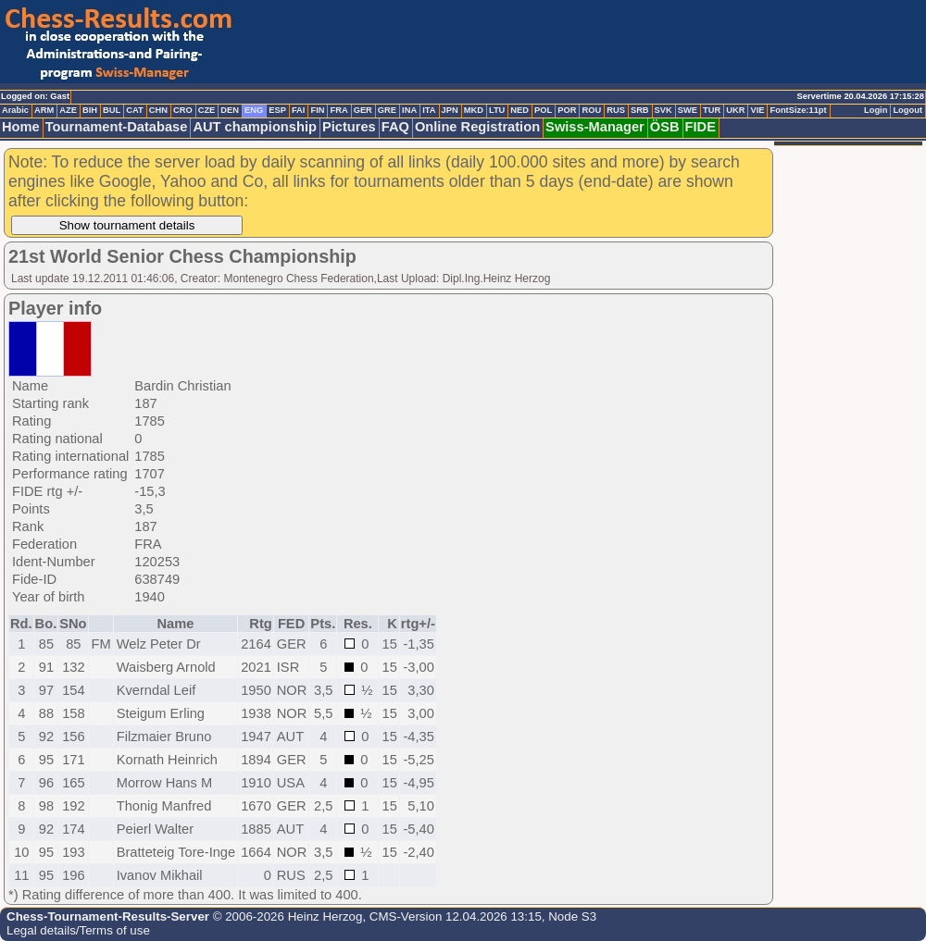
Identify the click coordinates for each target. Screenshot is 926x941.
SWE (687, 110)
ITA (428, 110)
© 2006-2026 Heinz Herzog (285, 916)
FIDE (700, 126)
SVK (663, 110)
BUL (111, 110)
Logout (907, 110)
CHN (158, 110)
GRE (387, 110)
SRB (640, 110)
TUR (711, 110)
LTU (497, 110)
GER (363, 110)
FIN (317, 110)
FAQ (395, 126)
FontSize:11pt (798, 110)
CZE (207, 110)
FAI (299, 110)
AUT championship (255, 126)
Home (21, 126)
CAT (134, 110)
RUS (616, 110)
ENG (253, 110)
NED (519, 110)
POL (543, 110)
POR (566, 110)
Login (875, 110)
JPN (450, 110)
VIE (757, 110)
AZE (68, 110)
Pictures (349, 126)
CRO (183, 110)
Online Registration (477, 126)
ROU (591, 110)
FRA (338, 110)
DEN (229, 110)
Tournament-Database (116, 126)
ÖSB (665, 126)
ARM (44, 110)
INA (409, 110)
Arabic (15, 110)
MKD (473, 110)
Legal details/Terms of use (78, 930)
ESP (277, 110)
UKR (735, 110)
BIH (89, 110)
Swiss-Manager (594, 126)
